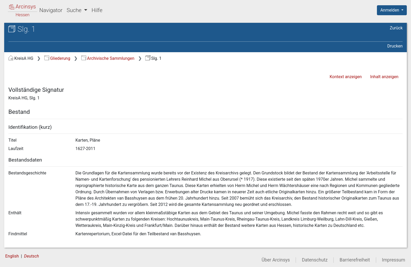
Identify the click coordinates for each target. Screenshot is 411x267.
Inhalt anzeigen (384, 76)
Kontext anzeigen (345, 76)
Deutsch (31, 256)
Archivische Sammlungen (107, 58)
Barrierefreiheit (355, 260)
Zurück (396, 27)
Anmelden (390, 10)
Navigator (50, 10)
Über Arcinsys (276, 260)
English (12, 256)
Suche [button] (75, 10)
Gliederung (57, 58)
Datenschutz (315, 260)
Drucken (395, 46)
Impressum (393, 260)
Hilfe (96, 10)
